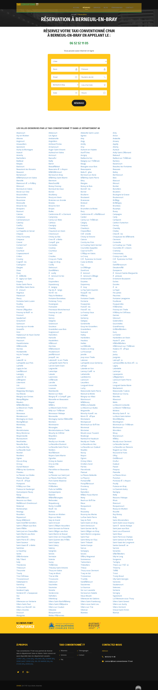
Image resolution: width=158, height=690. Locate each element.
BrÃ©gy (116, 200)
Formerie (84, 301)
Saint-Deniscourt (88, 525)
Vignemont (117, 596)
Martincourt (86, 399)
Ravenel (52, 495)
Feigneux (20, 293)
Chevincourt (54, 234)
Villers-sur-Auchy (120, 604)
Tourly (19, 573)
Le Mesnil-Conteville (121, 405)
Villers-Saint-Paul (23, 604)
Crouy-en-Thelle (55, 259)
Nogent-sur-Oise (120, 450)
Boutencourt (118, 197)
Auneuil (116, 149)
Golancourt (53, 323)
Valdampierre (22, 582)
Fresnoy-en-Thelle (120, 309)
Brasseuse (85, 200)
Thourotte (20, 570)
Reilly (115, 495)
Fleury (19, 298)
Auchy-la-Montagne (24, 149)
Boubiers (116, 192)
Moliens (116, 410)
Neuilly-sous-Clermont (122, 441)
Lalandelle (117, 368)
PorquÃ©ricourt (87, 483)
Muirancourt (118, 436)
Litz (17, 385)
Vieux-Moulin (86, 596)
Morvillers (117, 430)
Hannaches (21, 337)
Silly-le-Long (118, 556)
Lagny (115, 366)
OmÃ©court (118, 458)
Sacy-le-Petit (86, 520)
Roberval (20, 506)
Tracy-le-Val (86, 573)
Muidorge (85, 436)
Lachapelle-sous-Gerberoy (91, 363)
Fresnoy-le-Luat (55, 312)
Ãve (115, 287)
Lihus (115, 382)
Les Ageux (53, 135)
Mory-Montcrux (23, 433)
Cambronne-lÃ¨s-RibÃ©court (93, 214)
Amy (82, 138)
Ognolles (52, 458)
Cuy (82, 264)
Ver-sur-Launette (88, 590)
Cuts (115, 262)
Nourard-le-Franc (120, 452)
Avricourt (52, 155)
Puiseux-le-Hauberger (25, 489)
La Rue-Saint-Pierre (89, 517)
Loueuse (52, 388)
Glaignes (52, 321)
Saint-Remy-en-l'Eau (89, 539)
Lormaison (20, 388)
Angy (83, 141)
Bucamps (116, 208)
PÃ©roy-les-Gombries (25, 469)
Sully (18, 562)
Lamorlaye (53, 371)
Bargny (19, 163)
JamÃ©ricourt (54, 354)
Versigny (116, 593)
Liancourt (85, 380)
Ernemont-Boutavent (121, 278)
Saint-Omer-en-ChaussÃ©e (60, 537)
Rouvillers (20, 514)
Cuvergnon (21, 264)
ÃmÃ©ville (21, 276)
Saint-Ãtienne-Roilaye (122, 525)
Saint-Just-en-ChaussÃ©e (27, 531)
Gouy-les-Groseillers (89, 326)
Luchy (83, 388)
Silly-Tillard (21, 559)
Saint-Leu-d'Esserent (121, 531)
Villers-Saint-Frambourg (91, 601)
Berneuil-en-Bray (56, 175)
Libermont (20, 382)
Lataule (52, 374)
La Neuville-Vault (23, 450)
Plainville (116, 472)
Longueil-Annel (87, 385)
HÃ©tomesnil (54, 349)
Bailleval (19, 161)
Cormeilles (53, 245)
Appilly (115, 144)
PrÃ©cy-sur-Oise (23, 486)
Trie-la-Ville (53, 576)
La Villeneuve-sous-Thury (123, 598)
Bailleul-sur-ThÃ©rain (122, 158)
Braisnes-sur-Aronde (57, 200)
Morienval (85, 427)
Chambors (85, 228)
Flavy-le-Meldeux (55, 295)
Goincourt (20, 323)
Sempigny (85, 551)
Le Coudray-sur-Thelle (122, 245)
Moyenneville (21, 436)
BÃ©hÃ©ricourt (55, 172)
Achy (115, 133)
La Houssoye (86, 351)
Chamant (20, 228)
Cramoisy (116, 251)
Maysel (51, 402)
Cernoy (116, 225)
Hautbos (84, 340)
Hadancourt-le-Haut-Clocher (28, 335)
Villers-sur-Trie (87, 607)
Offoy (115, 455)
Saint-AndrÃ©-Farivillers (26, 523)
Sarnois (116, 548)
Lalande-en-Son (87, 368)
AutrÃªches (85, 152)
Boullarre (84, 194)
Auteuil (19, 152)
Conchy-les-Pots (87, 242)
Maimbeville (53, 391)
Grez (18, 332)
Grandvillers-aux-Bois (57, 329)
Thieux (83, 568)
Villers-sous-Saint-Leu (90, 604)
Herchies (52, 346)
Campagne (117, 214)
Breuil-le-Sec (21, 206)
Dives (18, 270)
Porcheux (52, 483)
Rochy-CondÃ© (55, 506)
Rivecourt (117, 503)
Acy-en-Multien (22, 135)
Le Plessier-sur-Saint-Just (59, 475)
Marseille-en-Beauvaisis (58, 399)
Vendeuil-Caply (22, 590)
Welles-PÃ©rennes (56, 615)
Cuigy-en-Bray (54, 262)
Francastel (53, 307)
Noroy (83, 452)
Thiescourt (20, 568)
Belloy (115, 172)
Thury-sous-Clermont (90, 570)
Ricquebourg (54, 503)
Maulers (19, 402)
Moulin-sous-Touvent (90, 433)
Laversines (53, 377)
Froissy (51, 315)
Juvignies (116, 357)
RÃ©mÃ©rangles (56, 497)
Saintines (20, 548)
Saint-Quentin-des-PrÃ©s (59, 539)
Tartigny (116, 562)
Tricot (115, 573)
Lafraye (84, 366)
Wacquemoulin (55, 612)
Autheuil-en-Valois (56, 152)
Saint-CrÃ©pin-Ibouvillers (59, 525)
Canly (115, 217)
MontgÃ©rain (22, 422)
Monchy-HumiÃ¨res (89, 413)
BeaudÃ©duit (54, 166)
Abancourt (20, 133)
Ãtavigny (53, 287)
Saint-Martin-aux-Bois (25, 534)
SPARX (18, 686)
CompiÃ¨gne (54, 242)
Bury (83, 211)
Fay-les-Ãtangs (55, 290)
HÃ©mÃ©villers (119, 343)
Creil (50, 253)
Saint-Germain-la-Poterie (59, 528)
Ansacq (116, 141)
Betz (115, 178)
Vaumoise (53, 587)
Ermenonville (86, 278)
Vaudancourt (118, 584)
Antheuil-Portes (55, 144)
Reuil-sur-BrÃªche (88, 500)
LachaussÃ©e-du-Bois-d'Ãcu (125, 363)
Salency (52, 548)
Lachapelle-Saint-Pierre (58, 363)
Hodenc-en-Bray (87, 349)
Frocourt (20, 315)
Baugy (83, 163)
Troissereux (86, 576)
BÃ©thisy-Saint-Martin (58, 178)
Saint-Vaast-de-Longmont (123, 542)
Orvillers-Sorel (86, 464)
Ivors (115, 351)
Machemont (118, 388)
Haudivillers (53, 340)
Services (96, 4)
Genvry (51, 318)
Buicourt (20, 211)
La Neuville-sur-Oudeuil (90, 447)
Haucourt (20, 340)
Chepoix (19, 234)
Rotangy (19, 511)
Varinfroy (20, 584)
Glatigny (84, 321)
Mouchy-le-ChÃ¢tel (56, 433)
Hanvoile (52, 337)
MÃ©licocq (85, 402)
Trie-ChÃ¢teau (22, 576)
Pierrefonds (85, 469)
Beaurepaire (86, 169)
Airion (115, 135)
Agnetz (83, 135)
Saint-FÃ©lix (21, 528)
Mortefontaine (22, 430)
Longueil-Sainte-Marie (122, 385)
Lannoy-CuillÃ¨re (88, 371)
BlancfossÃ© (54, 183)
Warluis (116, 612)
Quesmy (84, 489)
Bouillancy (53, 194)
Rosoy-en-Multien (120, 509)
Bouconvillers (22, 194)
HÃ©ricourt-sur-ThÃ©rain (124, 346)
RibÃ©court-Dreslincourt (26, 503)
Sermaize (52, 556)
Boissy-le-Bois (86, 186)
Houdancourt (54, 351)
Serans (83, 554)
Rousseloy (85, 511)
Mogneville (85, 410)
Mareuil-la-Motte (88, 394)
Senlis (18, 554)
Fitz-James (117, 293)
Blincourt (20, 186)
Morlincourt (118, 427)
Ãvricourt (20, 290)
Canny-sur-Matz (55, 220)
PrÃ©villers (53, 486)
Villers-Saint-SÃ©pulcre (58, 604)
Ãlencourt (85, 273)
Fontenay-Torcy (55, 301)
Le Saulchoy (21, 551)
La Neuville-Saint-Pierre (58, 447)
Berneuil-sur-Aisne (88, 175)
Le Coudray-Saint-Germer (91, 245)
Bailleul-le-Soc (86, 158)
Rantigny (116, 492)
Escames (84, 281)
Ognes (19, 458)
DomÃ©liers (54, 270)
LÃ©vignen (21, 380)
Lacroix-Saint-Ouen (57, 366)
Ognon (83, 458)
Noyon (83, 455)
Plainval (84, 472)
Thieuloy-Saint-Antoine (58, 568)
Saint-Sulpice (54, 542)
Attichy (115, 147)
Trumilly (84, 579)
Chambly (52, 228)
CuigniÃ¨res (21, 262)
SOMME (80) (50, 659)
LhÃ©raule (53, 380)
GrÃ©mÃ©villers (119, 329)
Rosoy (83, 509)
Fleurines (116, 295)
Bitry (83, 180)
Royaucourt (21, 517)
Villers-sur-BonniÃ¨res (25, 607)
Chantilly (116, 228)
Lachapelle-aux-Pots (24, 363)
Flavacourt (20, 295)
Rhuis (115, 500)
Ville (18, 598)
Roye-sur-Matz (55, 517)
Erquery (19, 281)
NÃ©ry (115, 438)
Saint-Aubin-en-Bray (89, 523)
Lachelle (19, 366)
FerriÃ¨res (53, 293)
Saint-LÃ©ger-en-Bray (90, 531)
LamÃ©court (21, 371)
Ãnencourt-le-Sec (56, 276)
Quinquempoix (55, 492)
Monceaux (20, 413)
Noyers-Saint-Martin (57, 455)
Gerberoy (84, 318)
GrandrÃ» (20, 329)
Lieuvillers (85, 382)
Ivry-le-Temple (22, 354)
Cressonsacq (118, 253)
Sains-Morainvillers (121, 520)
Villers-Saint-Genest (121, 601)
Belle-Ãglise (86, 172)
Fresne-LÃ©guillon (24, 309)
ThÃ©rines (53, 565)
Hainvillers (53, 335)
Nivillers (52, 450)
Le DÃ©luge (86, 267)
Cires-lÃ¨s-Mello (55, 239)
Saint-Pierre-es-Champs (123, 537)
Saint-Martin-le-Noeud (58, 534)
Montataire (85, 419)
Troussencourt (22, 579)
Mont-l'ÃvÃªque (88, 416)
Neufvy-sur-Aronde (57, 441)
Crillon (19, 256)
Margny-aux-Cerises (24, 396)
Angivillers (53, 141)
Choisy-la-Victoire (88, 236)
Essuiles (116, 284)
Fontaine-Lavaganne (121, 298)
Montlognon (118, 422)
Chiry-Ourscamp (23, 236)
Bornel (83, 192)
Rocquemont (86, 506)
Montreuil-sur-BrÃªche (90, 424)
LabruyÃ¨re (118, 360)
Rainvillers (85, 492)
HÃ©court (53, 343)
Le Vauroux (85, 587)
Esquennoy (85, 284)
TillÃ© (115, 570)
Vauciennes (85, 584)
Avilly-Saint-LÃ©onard (122, 152)
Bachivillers (21, 158)
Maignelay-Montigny (25, 391)
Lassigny (20, 374)
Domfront (85, 270)
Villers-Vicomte (22, 610)
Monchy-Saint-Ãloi (121, 413)
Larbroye (116, 371)
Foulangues (53, 304)
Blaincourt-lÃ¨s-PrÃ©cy (26, 183)
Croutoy (19, 259)
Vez (17, 596)
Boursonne (21, 197)
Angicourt (20, 141)
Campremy (53, 217)
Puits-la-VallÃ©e (55, 489)
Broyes (51, 208)
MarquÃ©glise (22, 399)
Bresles (52, 203)
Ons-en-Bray (21, 461)
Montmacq (20, 424)
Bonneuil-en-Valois (24, 189)
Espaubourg (54, 284)
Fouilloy (19, 304)
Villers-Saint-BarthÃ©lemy (59, 601)
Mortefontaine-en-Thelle (59, 430)
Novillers (20, 455)
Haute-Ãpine (119, 340)
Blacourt (116, 180)
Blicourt (116, 183)
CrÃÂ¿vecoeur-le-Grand (91, 259)
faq (62, 659)
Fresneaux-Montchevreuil (59, 309)
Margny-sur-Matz (88, 396)
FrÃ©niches (117, 307)
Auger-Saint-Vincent (57, 149)
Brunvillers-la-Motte (89, 208)
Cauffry (19, 225)
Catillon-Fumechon (120, 222)
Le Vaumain (21, 587)
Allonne (19, 138)
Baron (51, 163)
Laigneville (53, 368)
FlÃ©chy (84, 295)
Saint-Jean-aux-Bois (121, 528)
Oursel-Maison (22, 466)
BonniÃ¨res (85, 189)
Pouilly (115, 483)
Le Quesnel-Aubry (120, 489)
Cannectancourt (23, 220)
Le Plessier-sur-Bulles (25, 475)
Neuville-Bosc (22, 444)
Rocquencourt (118, 506)
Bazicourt (20, 166)
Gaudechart (21, 318)
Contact (129, 4)
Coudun (19, 248)
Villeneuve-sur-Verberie (26, 601)
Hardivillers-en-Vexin (121, 337)
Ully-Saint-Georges (120, 579)
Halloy (83, 335)
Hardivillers (85, 337)
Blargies (84, 183)
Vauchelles (53, 584)
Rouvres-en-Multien (57, 514)
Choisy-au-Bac (54, 236)
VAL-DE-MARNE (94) (42, 661)
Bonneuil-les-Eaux (56, 189)
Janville (83, 354)
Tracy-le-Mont (54, 573)
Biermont (52, 180)
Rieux (83, 503)
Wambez (84, 612)
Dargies (19, 267)
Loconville (53, 385)
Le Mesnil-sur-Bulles (89, 408)
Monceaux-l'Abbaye (57, 413)
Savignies (52, 551)
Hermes (19, 349)
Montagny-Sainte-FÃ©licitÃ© (61, 419)
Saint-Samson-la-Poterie (123, 539)
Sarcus (83, 548)
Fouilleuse (117, 301)
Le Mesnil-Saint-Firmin (58, 408)
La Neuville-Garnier (121, 444)
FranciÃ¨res (85, 307)
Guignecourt (54, 332)
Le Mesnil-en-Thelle (24, 408)
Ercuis (51, 278)
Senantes (116, 551)
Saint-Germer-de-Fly (89, 528)
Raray (18, 495)
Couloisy (52, 248)
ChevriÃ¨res (118, 234)
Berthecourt (118, 175)
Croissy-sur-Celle (120, 256)
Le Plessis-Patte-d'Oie (57, 478)
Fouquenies (85, 304)
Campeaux (20, 217)
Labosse (84, 360)
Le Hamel (116, 335)
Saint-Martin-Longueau (90, 534)
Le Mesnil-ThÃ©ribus (122, 408)
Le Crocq (84, 256)
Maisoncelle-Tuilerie (121, 391)
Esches (115, 281)
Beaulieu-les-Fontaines (122, 166)
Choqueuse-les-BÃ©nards (123, 236)
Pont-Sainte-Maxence (57, 481)
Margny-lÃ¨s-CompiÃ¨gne (60, 396)
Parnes (83, 466)
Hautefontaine (22, 343)
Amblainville (53, 138)
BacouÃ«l (52, 158)
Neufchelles (21, 441)
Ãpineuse (117, 276)
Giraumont (20, 321)
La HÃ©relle (86, 346)
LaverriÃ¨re (21, 377)
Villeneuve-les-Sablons (90, 598)
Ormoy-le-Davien (56, 461)
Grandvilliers (86, 329)
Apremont (20, 147)
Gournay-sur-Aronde (25, 326)
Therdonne (21, 565)
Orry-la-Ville (53, 464)
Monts (19, 427)
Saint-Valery (54, 545)
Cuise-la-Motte (87, 262)
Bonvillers (117, 189)
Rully (115, 517)
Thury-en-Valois (55, 570)
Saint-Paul (85, 537)
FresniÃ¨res (86, 309)
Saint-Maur (117, 534)
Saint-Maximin (22, 537)
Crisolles (52, 256)
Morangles (53, 427)
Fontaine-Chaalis (87, 298)
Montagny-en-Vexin (24, 419)
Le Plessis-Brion (119, 475)
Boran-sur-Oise (22, 192)
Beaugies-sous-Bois (89, 166)
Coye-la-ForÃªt (87, 251)
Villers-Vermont (119, 607)
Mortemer (85, 430)
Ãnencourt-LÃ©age (89, 276)
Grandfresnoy (118, 326)
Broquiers (20, 208)
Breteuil (84, 203)
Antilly (83, 144)
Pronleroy (85, 486)
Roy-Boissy (117, 514)
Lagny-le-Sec (21, 368)
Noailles (84, 450)
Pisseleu (19, 472)
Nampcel (52, 438)
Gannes (116, 315)
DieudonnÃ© (118, 267)
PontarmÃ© (86, 481)
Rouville (116, 511)
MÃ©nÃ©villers (22, 405)
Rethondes (53, 500)
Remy (83, 497)
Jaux (18, 357)
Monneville (53, 416)
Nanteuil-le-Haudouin (90, 438)
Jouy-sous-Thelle (88, 357)
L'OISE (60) (30, 659)
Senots (51, 554)
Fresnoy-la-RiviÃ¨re (24, 312)
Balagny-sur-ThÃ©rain (90, 161)
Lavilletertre (86, 377)
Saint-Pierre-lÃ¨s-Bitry (25, 539)
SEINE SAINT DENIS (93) (25, 661)
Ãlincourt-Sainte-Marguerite (125, 273)
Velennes (116, 587)
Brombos (116, 206)
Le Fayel (116, 290)
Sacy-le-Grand (54, 520)
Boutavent (85, 197)
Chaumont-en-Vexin (57, 231)
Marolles (116, 396)
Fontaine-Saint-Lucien (25, 301)
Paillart (51, 466)
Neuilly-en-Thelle (88, 441)
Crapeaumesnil (22, 253)
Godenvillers (118, 321)
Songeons (117, 559)
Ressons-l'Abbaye (120, 497)
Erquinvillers (54, 281)
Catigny (84, 222)
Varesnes (116, 582)
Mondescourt (22, 416)
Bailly (51, 161)
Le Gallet (84, 315)
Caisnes (19, 214)
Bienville (19, 180)
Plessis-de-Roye (22, 478)
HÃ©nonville (21, 346)
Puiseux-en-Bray (120, 486)
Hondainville (21, 351)
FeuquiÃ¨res (86, 293)
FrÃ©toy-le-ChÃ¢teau (121, 312)
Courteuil (20, 251)
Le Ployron (85, 478)
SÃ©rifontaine (22, 556)
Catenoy (19, 222)
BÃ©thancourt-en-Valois (26, 178)
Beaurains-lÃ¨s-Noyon (58, 169)
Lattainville (85, 374)
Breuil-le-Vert (54, 206)
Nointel (19, 452)
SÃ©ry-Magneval (88, 556)
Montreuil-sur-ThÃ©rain (123, 424)
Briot (83, 206)
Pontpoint (20, 483)
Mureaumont (21, 438)
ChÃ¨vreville (86, 234)
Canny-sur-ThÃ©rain (89, 220)
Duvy (18, 273)
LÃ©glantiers (118, 377)
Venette (52, 590)
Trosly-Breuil (118, 576)
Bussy (115, 211)
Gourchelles (118, 323)
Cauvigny (52, 225)
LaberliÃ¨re (21, 360)
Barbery (116, 161)
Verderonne (53, 593)
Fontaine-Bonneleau (57, 298)
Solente (52, 559)
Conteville (117, 242)
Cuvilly (51, 264)
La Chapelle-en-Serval (25, 231)
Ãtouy (84, 287)
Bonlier (116, 186)
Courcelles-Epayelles (89, 248)
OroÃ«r (116, 461)
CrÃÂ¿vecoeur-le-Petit (122, 259)
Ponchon (116, 478)
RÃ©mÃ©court (22, 497)
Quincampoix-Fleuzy (24, 492)
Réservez (86, 4)
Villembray (53, 598)
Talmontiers (86, 562)
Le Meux (19, 410)
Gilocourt (116, 318)
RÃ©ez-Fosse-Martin (89, 495)
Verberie (116, 590)
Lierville (52, 382)
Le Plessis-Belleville (89, 475)
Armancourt (53, 147)
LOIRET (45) (20, 659)
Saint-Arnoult (54, 523)
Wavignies (20, 615)
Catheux (52, 222)
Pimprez (116, 469)
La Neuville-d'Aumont (57, 444)
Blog (105, 4)
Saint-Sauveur (22, 542)
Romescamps (21, 509)
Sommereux (86, 559)
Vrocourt (20, 612)
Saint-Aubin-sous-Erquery (123, 523)
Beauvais (116, 169)
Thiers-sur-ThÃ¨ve (121, 565)
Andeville (116, 138)
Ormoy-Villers (86, 461)
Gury (115, 332)
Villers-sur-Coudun (56, 607)
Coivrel (19, 242)
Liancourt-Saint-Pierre (122, 380)
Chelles (116, 231)
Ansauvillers (21, 144)
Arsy (82, 147)
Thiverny (116, 568)
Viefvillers (53, 596)
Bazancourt (117, 163)
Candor (84, 217)
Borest (51, 192)
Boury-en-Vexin (55, 197)
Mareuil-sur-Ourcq (120, 394)
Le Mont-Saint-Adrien (122, 416)
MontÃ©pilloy (118, 419)
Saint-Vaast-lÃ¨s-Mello (25, 545)
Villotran (84, 610)
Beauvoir (20, 172)
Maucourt (117, 399)
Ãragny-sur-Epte (24, 278)
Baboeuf (116, 155)
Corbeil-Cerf (21, 245)
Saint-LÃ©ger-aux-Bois (58, 531)
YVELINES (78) (40, 659)
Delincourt (53, 267)
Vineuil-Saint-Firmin (121, 610)
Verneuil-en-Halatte (89, 593)
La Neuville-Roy (22, 447)
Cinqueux (20, 239)
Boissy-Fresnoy (55, 186)
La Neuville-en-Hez (88, 444)
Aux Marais (21, 394)
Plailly (51, 472)
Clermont (116, 239)
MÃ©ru (52, 405)
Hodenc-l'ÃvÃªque (121, 349)
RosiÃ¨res (53, 509)
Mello (115, 402)
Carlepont (117, 220)
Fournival (20, 307)
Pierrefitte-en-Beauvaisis (59, 469)
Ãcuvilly (52, 273)
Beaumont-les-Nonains (26, 169)
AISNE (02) (29, 664)
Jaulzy (115, 354)
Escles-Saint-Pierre (24, 284)
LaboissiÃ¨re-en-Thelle (58, 360)
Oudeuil (116, 464)
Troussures (53, 579)
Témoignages (116, 4)
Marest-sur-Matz (56, 394)
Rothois (52, 511)
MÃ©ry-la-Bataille (88, 405)
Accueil (75, 4)
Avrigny (84, 155)
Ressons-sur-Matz (24, 500)
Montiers (52, 422)
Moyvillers (53, 436)
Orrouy (19, 464)
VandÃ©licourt (87, 582)
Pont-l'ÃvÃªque (23, 481)
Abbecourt (53, 133)
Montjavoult (86, 422)
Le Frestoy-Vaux (87, 312)
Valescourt (53, 582)
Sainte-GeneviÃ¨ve (120, 545)
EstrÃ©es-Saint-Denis (25, 287)
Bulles (51, 211)
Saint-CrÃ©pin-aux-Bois (26, 525)
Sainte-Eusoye (86, 545)
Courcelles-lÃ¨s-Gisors (122, 248)
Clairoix (84, 239)
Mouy (115, 433)
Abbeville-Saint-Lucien (90, 133)
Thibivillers (85, 565)
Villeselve (52, 610)
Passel (115, 466)
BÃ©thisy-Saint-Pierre (90, 178)
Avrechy (19, 155)
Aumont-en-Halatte (89, 149)
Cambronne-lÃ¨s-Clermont (60, 214)
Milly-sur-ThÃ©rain (57, 410)
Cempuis (84, 225)
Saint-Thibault (86, 542)
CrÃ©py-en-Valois (88, 253)
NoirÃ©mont (54, 452)
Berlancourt (21, 175)
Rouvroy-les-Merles (89, 514)
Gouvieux (52, 326)
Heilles (83, 343)
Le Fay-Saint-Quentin (89, 290)
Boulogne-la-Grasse (121, 194)
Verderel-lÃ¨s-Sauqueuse (26, 593)
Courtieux (53, 251)
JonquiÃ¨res (54, 357)
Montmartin (54, 424)
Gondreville (85, 323)
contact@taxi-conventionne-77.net (119, 661)
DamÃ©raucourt (120, 264)
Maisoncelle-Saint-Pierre (91, 391)
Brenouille (20, 203)
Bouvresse (20, 200)
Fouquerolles (118, 304)
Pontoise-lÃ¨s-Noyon (122, 481)
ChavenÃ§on (86, 231)
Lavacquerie (118, 374)
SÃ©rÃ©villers (119, 554)
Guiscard (84, 332)
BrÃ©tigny (117, 203)
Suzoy (51, 562)
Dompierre (117, 270)
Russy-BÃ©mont (23, 520)
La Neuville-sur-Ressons (123, 447)
